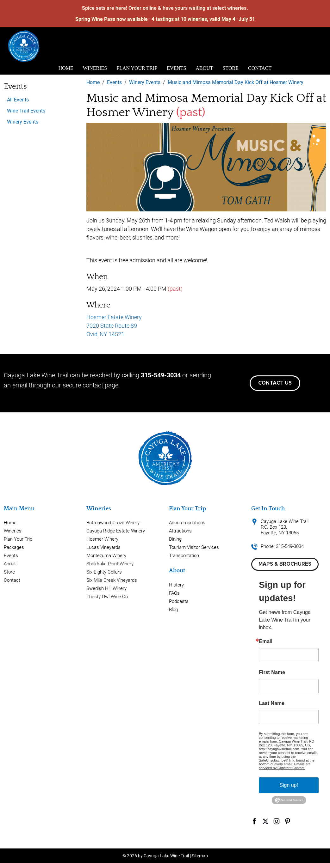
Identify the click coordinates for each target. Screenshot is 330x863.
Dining (175, 539)
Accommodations (187, 523)
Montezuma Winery (106, 555)
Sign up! (288, 785)
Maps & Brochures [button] (284, 564)
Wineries (95, 68)
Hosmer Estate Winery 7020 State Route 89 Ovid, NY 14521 (114, 325)
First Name (272, 672)
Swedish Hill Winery (106, 588)
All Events (18, 100)
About (204, 68)
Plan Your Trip (136, 68)
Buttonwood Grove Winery (113, 523)
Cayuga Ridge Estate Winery (115, 531)
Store (231, 68)
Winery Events (22, 122)
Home (66, 68)
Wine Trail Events (26, 111)
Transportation (184, 555)
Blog (173, 609)
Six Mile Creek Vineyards (111, 580)
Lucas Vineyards (103, 547)
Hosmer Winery (102, 539)
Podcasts (179, 601)
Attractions (180, 531)
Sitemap (200, 855)
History (176, 585)
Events (176, 68)
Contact (259, 68)
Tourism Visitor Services (194, 547)
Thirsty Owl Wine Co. (107, 596)
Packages (14, 547)
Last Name (271, 703)
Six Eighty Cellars (104, 572)
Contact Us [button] (275, 383)
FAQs (174, 593)
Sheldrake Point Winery (110, 564)
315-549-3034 (161, 375)
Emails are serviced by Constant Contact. (284, 766)
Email (265, 641)
